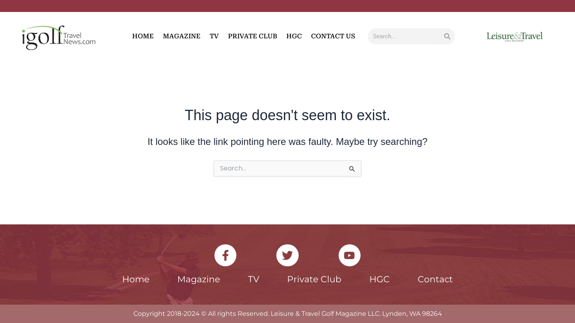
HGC (294, 36)
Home (143, 36)
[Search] (447, 36)
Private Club (252, 36)
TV (214, 36)
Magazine (181, 36)
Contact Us (333, 36)
